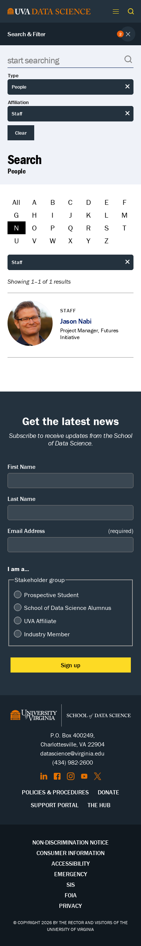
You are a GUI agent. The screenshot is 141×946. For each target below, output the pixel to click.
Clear (21, 132)
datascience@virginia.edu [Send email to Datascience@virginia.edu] (72, 753)
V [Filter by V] (34, 240)
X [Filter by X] (70, 240)
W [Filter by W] (53, 240)
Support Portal (55, 805)
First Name (21, 466)
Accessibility (71, 863)
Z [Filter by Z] (106, 240)
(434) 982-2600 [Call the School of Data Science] (72, 762)
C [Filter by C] (70, 202)
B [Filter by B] (52, 202)
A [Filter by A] (34, 202)
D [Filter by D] (88, 202)
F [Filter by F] (124, 202)
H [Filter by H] (34, 215)
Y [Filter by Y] (88, 240)
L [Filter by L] (106, 215)
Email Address (70, 531)
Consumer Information (70, 853)
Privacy (70, 905)
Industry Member (47, 634)
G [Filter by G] (16, 215)
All (16, 202)
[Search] (70, 60)
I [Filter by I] (52, 215)
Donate (108, 792)
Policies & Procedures (55, 792)
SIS (71, 884)
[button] (131, 11)
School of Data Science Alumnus (67, 608)
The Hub (99, 805)
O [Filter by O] (34, 227)
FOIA (71, 895)
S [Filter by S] (107, 227)
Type (13, 75)
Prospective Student (51, 595)
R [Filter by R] (88, 227)
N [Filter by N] (16, 227)
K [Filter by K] (88, 215)
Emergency (70, 874)
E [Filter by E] (107, 202)
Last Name (21, 498)
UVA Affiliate (40, 621)
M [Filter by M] (124, 215)
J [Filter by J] (70, 215)
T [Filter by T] (124, 227)
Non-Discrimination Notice (70, 842)
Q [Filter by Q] (70, 227)
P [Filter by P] (52, 227)
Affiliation (18, 102)
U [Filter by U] (16, 240)
